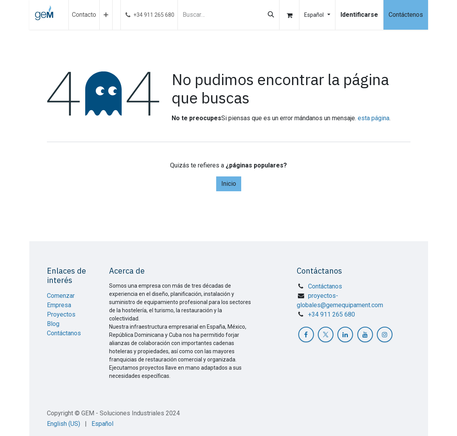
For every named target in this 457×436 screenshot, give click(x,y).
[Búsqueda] (271, 15)
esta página (373, 118)
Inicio (228, 183)
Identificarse (359, 14)
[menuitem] (84, 15)
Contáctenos (406, 14)
